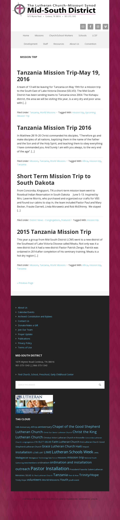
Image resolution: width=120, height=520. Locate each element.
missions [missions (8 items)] (62, 470)
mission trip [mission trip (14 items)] (75, 470)
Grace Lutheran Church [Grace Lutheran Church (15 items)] (58, 459)
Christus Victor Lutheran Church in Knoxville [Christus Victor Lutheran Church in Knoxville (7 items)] (64, 450)
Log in (94, 512)
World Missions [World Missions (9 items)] (51, 492)
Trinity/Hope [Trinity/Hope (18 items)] (89, 488)
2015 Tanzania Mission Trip (53, 241)
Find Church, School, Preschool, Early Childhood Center (46, 387)
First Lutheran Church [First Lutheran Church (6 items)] (89, 455)
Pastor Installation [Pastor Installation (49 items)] (50, 481)
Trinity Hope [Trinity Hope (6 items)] (20, 493)
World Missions (47, 112)
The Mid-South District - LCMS (54, 9)
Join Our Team (25, 342)
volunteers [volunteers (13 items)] (34, 493)
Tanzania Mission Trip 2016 (52, 130)
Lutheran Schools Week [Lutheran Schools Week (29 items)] (72, 465)
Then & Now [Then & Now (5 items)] (73, 488)
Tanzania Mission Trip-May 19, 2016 (53, 75)
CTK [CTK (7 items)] (36, 455)
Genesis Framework (68, 512)
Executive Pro (48, 512)
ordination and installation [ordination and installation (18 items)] (71, 475)
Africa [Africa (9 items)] (34, 439)
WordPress (84, 512)
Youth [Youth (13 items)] (64, 493)
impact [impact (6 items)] (86, 459)
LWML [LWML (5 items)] (96, 466)
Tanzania (34, 112)
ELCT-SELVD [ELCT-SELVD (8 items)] (44, 454)
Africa (85, 167)
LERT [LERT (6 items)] (41, 465)
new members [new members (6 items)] (30, 476)
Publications (24, 351)
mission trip (78, 112)
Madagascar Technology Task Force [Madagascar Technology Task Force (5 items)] (43, 471)
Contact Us (23, 334)
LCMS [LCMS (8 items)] (36, 465)
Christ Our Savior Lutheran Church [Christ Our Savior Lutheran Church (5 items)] (57, 445)
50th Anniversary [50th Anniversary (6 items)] (22, 440)
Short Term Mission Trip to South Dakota (56, 185)
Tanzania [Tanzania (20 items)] (60, 488)
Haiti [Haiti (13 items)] (79, 459)
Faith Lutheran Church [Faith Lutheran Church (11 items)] (65, 455)
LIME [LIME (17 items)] (47, 465)
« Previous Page (25, 296)
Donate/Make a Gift (28, 338)
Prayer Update (25, 347)
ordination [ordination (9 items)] (43, 475)
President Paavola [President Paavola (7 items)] (78, 482)
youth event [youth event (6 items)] (74, 493)
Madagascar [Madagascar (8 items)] (21, 470)
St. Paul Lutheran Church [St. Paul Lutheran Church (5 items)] (42, 488)
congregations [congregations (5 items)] (28, 455)
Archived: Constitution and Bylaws (35, 329)
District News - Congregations (45, 226)
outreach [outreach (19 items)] (22, 482)
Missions (34, 167)
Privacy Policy (25, 356)
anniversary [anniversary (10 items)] (45, 440)
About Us (22, 320)
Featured (65, 226)
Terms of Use (25, 360)
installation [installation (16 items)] (23, 465)
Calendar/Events (26, 325)
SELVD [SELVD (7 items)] (28, 488)
